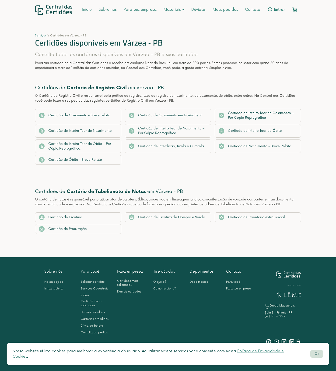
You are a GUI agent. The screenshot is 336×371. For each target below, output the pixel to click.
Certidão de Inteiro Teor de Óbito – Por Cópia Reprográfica (75, 146)
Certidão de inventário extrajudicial (252, 217)
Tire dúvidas (164, 271)
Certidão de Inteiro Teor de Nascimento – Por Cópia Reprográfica (166, 130)
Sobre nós (108, 9)
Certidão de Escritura (60, 217)
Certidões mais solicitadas (91, 303)
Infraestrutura (53, 288)
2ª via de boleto (92, 326)
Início (87, 9)
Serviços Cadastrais (94, 288)
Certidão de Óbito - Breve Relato (70, 160)
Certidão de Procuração (63, 229)
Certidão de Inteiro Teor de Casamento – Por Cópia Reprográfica (256, 115)
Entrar (276, 9)
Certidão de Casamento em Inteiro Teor (165, 115)
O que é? (159, 282)
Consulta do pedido (94, 332)
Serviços (40, 35)
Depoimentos (202, 271)
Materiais (174, 9)
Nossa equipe (53, 282)
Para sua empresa (140, 9)
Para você (90, 271)
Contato (252, 9)
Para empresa (130, 271)
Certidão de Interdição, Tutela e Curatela (166, 146)
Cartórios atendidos (94, 319)
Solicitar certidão (93, 282)
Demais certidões (93, 312)
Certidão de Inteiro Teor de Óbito (250, 131)
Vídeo (85, 295)
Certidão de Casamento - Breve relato (74, 115)
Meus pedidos (225, 9)
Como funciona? (164, 288)
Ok (317, 354)
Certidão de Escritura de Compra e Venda (167, 217)
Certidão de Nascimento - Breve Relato (255, 146)
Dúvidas (198, 9)
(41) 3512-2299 (275, 316)
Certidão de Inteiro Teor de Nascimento (75, 131)
